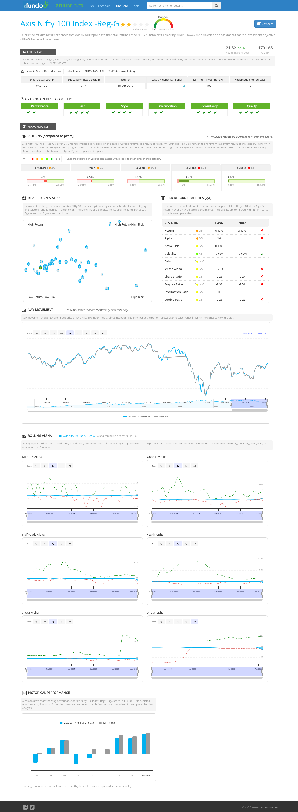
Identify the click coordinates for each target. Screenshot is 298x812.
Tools (135, 6)
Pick (91, 6)
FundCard (121, 6)
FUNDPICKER (69, 5)
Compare (104, 6)
